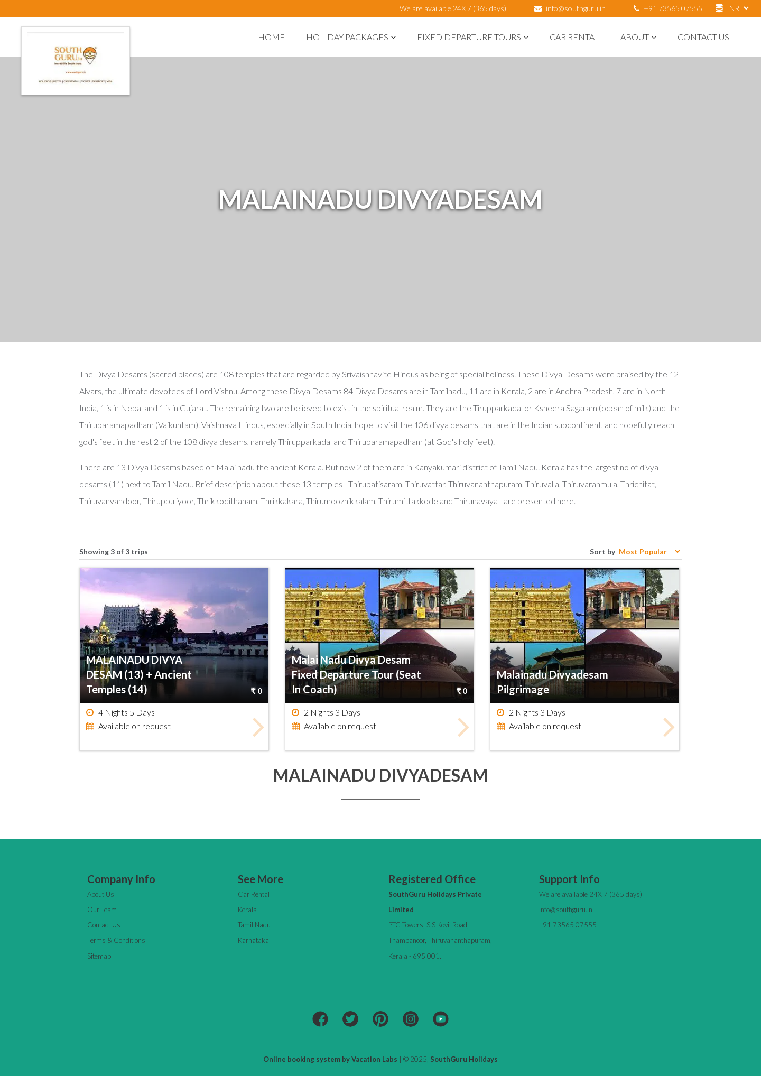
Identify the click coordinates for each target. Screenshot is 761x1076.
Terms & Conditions (116, 940)
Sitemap (99, 956)
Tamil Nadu (254, 925)
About (638, 37)
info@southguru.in (576, 8)
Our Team (102, 909)
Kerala (247, 909)
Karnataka (253, 940)
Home (271, 37)
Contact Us (703, 37)
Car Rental (574, 37)
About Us (100, 894)
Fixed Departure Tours (472, 37)
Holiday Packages (351, 37)
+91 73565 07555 (668, 8)
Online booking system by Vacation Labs (331, 1059)
